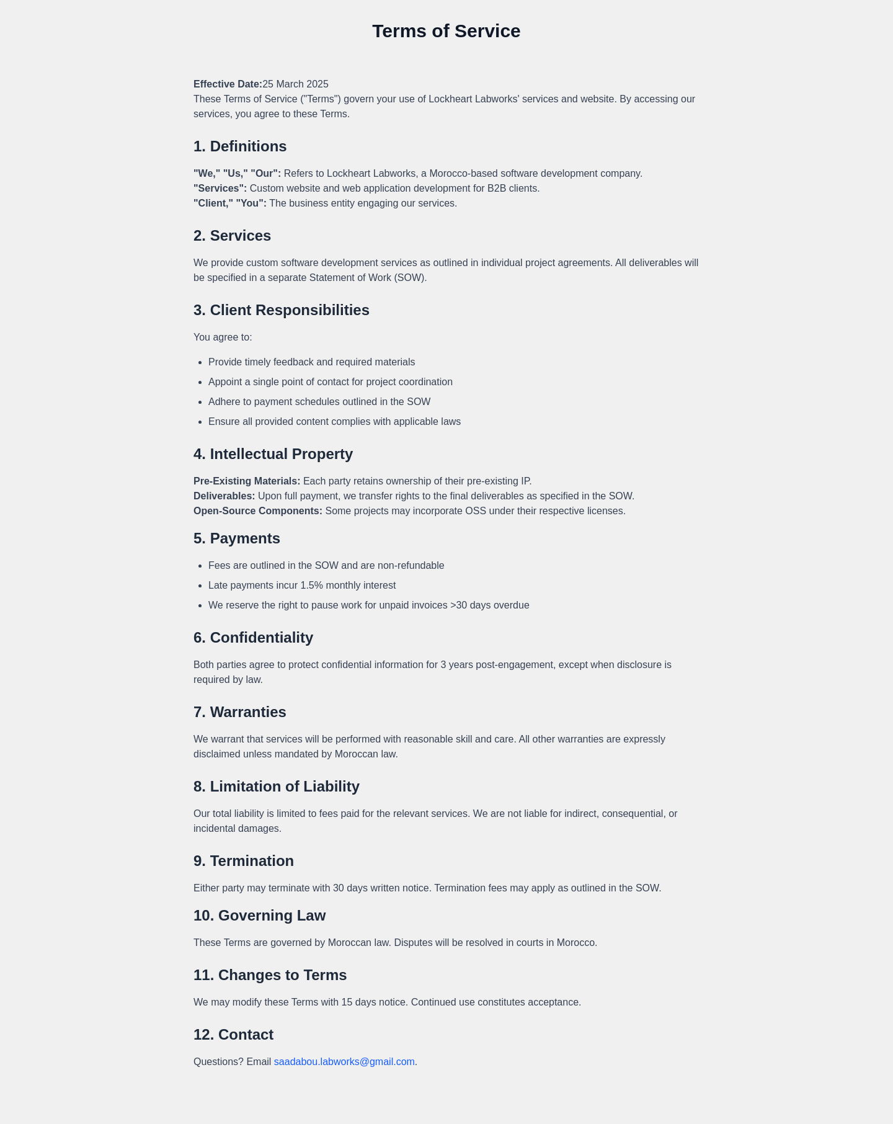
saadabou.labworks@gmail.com (344, 1061)
